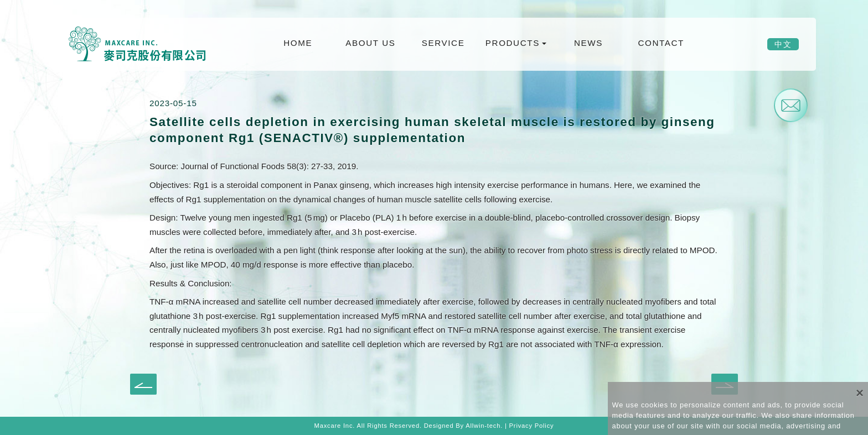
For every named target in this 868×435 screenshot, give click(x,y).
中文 (783, 44)
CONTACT (661, 43)
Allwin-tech (483, 425)
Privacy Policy (531, 425)
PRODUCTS (512, 43)
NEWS (588, 43)
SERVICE (443, 43)
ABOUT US (370, 43)
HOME (297, 43)
